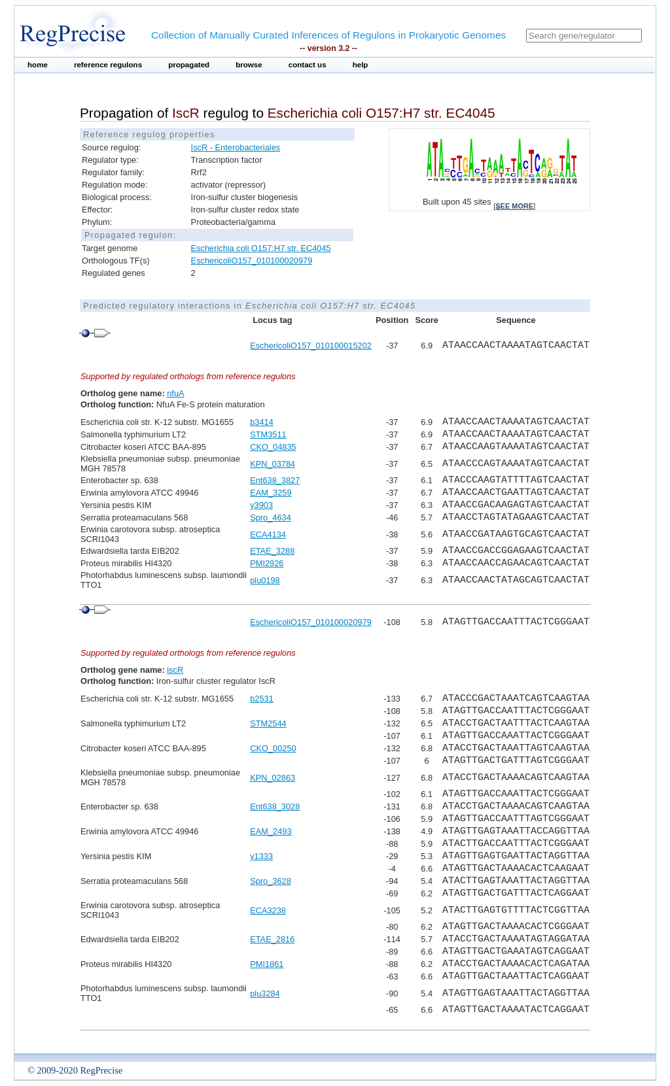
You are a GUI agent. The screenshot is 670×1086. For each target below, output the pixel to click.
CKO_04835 (273, 447)
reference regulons (108, 65)
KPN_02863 (272, 778)
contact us (307, 65)
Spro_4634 (270, 517)
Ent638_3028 (275, 806)
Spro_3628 (270, 881)
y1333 (261, 856)
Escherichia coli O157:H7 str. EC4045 (261, 248)
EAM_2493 (270, 831)
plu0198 (265, 580)
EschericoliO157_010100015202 (311, 345)
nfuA (175, 393)
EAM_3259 (270, 493)
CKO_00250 (273, 748)
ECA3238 (268, 910)
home (37, 65)
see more (514, 206)
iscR (175, 670)
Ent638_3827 (275, 480)
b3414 (261, 422)
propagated (188, 65)
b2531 (261, 699)
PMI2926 (266, 563)
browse (249, 65)
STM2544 (268, 723)
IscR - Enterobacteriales (236, 147)
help (360, 65)
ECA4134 (268, 534)
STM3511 (268, 434)
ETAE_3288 (272, 551)
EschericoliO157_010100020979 (252, 260)
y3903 (261, 505)
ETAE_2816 (272, 939)
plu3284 (265, 993)
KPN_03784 (272, 464)
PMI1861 (266, 964)
